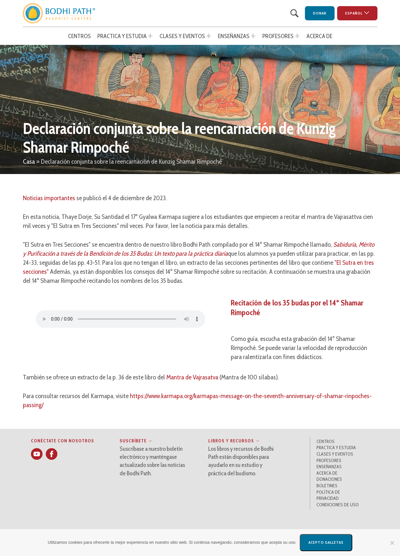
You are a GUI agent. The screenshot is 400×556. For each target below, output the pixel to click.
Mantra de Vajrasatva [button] (192, 377)
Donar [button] (320, 13)
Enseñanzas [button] (233, 36)
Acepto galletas (326, 542)
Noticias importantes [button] (49, 198)
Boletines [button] (327, 486)
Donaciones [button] (329, 479)
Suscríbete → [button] (136, 441)
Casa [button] (29, 161)
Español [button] (354, 13)
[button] (59, 13)
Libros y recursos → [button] (234, 441)
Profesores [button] (278, 36)
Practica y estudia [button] (122, 36)
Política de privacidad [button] (328, 495)
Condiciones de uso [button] (338, 505)
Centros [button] (79, 36)
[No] (392, 543)
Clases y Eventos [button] (182, 36)
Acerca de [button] (319, 36)
